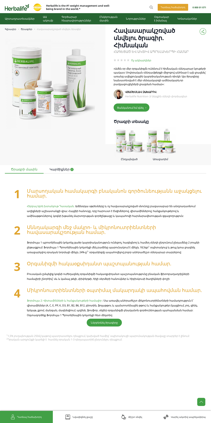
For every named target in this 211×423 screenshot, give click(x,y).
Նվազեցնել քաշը (83, 416)
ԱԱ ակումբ (48, 18)
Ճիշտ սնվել (135, 416)
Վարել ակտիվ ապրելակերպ (188, 416)
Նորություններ (136, 18)
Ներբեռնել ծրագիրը (104, 322)
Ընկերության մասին (108, 18)
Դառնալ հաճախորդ (173, 7)
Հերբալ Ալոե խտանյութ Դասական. (51, 206)
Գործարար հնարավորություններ (76, 18)
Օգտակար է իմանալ (161, 18)
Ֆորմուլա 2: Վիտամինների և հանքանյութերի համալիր (64, 300)
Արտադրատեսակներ (20, 18)
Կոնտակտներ (187, 18)
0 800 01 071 (199, 7)
